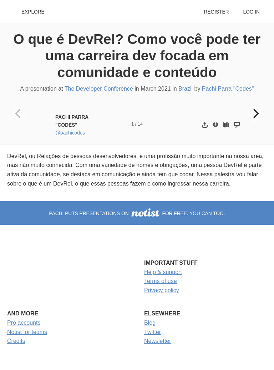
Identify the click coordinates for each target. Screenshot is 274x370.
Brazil (185, 89)
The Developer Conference (99, 89)
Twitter (152, 332)
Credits (16, 341)
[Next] (255, 113)
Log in (251, 12)
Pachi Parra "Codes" (228, 89)
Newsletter (157, 341)
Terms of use (160, 281)
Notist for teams (27, 332)
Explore (33, 12)
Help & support (163, 272)
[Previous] (19, 113)
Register (216, 12)
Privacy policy (161, 290)
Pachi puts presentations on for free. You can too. (137, 213)
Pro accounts (23, 323)
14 (140, 124)
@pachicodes (70, 133)
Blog (150, 323)
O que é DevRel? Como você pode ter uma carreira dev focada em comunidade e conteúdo (137, 55)
